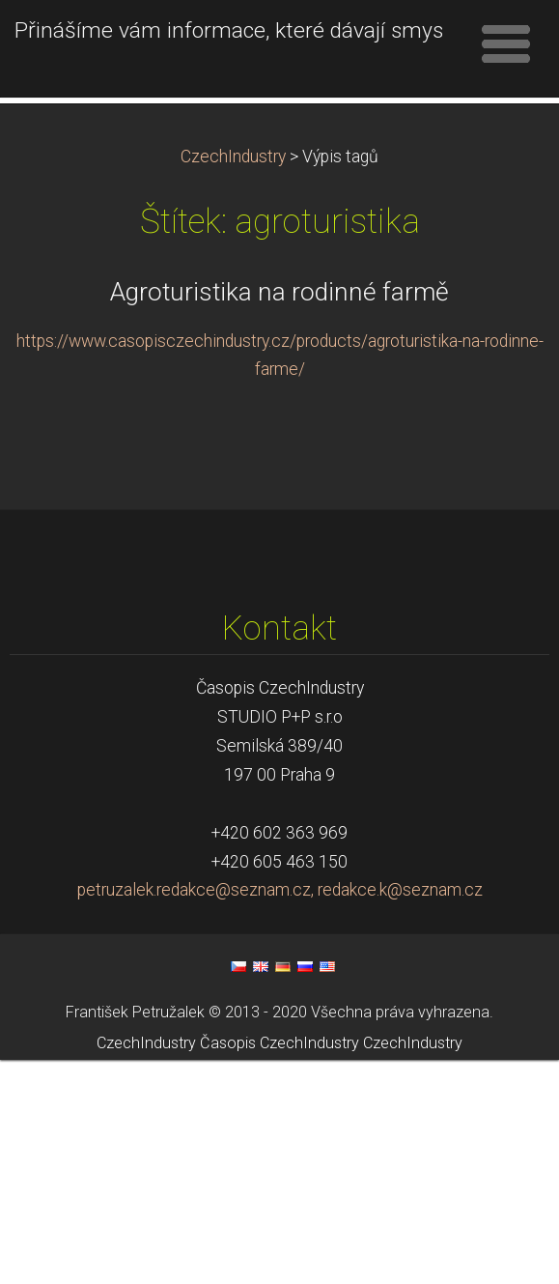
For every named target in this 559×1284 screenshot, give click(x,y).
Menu (506, 43)
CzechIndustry (233, 380)
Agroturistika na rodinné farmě (279, 515)
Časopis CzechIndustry (279, 1267)
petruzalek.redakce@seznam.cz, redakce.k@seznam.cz (280, 1114)
